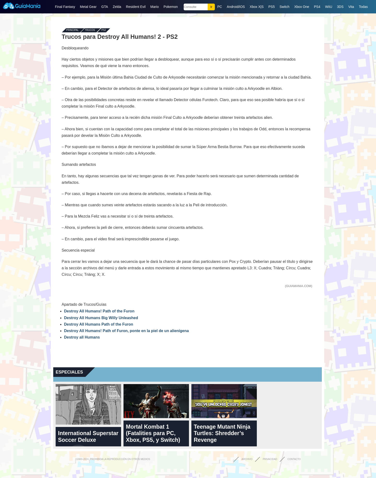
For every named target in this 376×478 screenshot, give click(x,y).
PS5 (271, 7)
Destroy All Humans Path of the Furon (98, 324)
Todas (363, 7)
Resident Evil (136, 7)
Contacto (294, 459)
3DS (340, 7)
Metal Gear (88, 7)
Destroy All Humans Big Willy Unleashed (101, 318)
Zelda (117, 7)
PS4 (317, 7)
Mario (154, 7)
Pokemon (171, 7)
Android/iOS (236, 7)
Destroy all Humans (82, 337)
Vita (351, 7)
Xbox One (301, 7)
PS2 (103, 30)
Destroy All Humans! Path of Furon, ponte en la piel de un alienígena (126, 331)
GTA (104, 7)
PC (219, 7)
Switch (284, 7)
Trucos (90, 30)
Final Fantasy (65, 7)
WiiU (328, 7)
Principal (72, 30)
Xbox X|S (257, 7)
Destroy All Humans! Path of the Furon (99, 311)
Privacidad (270, 459)
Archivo (247, 459)
